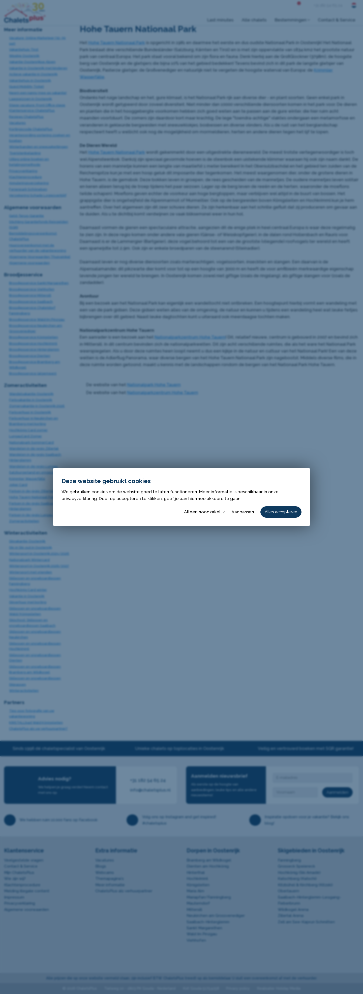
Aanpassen (242, 511)
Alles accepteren (281, 511)
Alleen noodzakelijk (204, 511)
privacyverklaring (79, 498)
